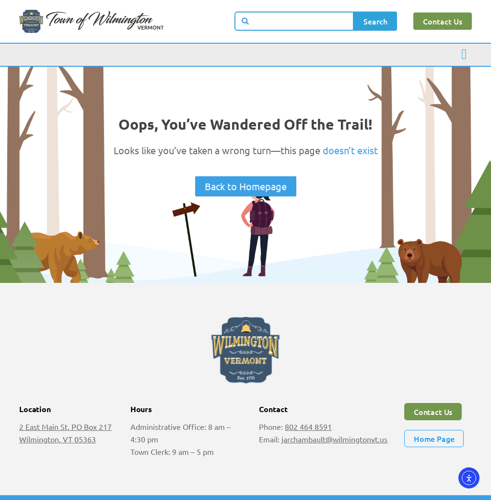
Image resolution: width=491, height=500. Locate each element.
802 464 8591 (308, 426)
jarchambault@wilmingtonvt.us (334, 439)
